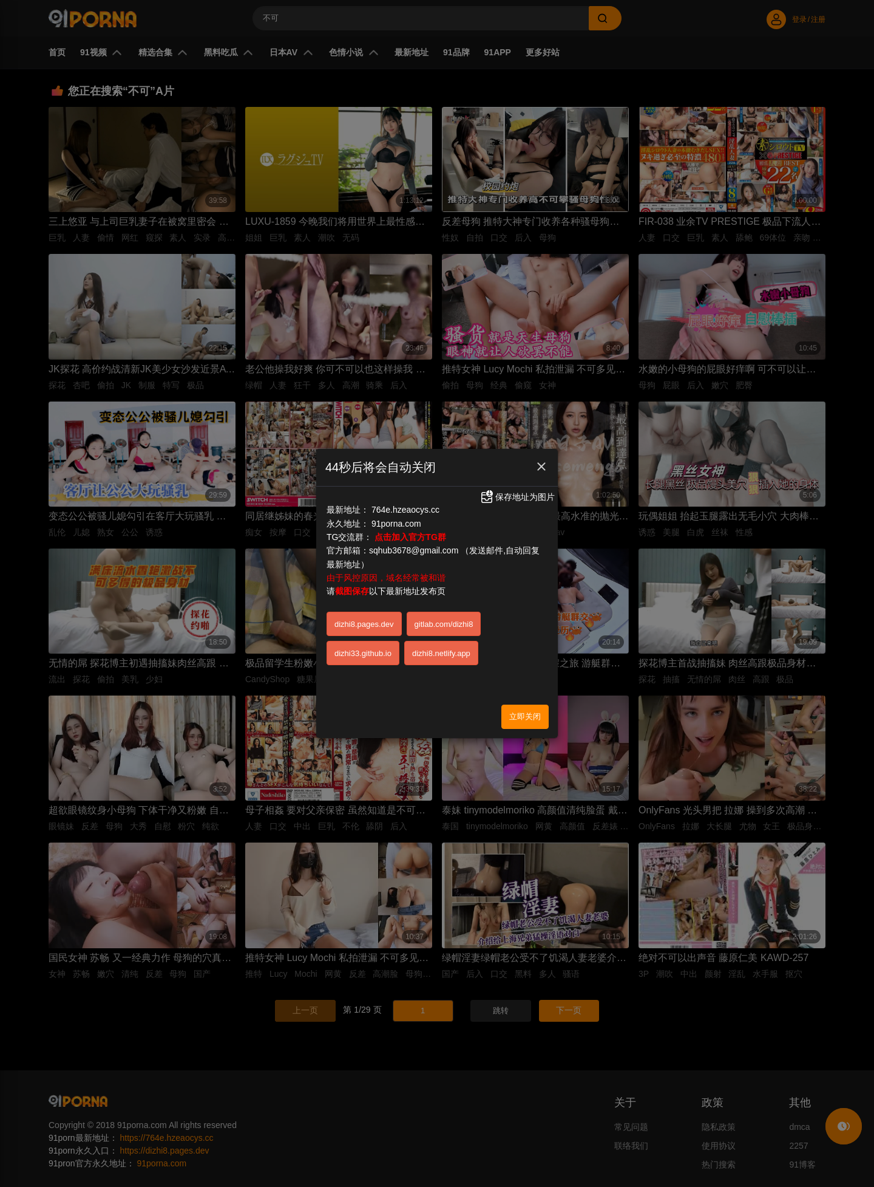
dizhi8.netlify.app (441, 653)
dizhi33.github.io (362, 653)
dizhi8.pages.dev (364, 624)
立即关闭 (525, 716)
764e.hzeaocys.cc (405, 510)
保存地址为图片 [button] (517, 497)
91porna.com (396, 524)
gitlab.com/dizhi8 (444, 624)
